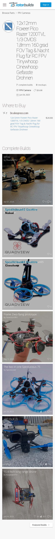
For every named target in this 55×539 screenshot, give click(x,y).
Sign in (46, 5)
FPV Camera (25, 90)
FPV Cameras (24, 13)
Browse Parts (8, 13)
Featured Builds (41, 525)
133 (47, 464)
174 (42, 411)
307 (42, 516)
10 (36, 411)
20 (36, 516)
